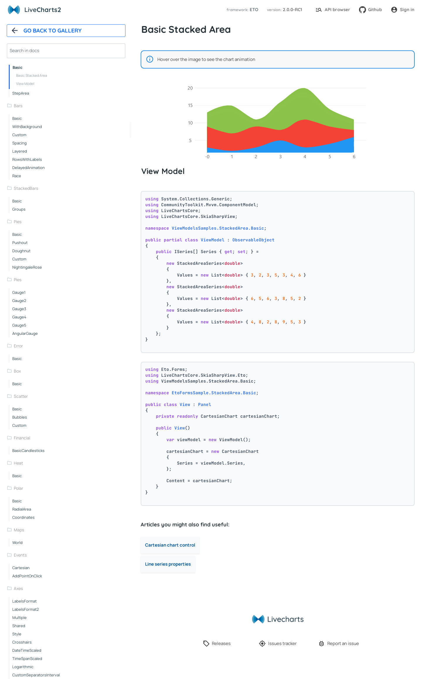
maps (19, 530)
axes (18, 588)
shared (18, 625)
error (18, 346)
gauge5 (19, 325)
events (20, 555)
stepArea (20, 93)
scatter (21, 396)
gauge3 (19, 308)
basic (17, 67)
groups (18, 209)
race (16, 175)
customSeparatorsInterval (36, 675)
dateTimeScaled (26, 650)
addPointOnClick (27, 576)
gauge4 (19, 317)
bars (18, 105)
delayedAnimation (28, 167)
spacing (19, 143)
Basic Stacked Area (31, 75)
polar (18, 488)
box (17, 371)
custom (19, 134)
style (16, 634)
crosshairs (22, 642)
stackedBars (26, 188)
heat (18, 463)
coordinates (23, 517)
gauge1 (18, 292)
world (17, 542)
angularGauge (25, 333)
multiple (19, 617)
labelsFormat (24, 601)
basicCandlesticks (28, 450)
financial (22, 438)
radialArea (21, 509)
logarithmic (22, 666)
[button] (241, 10)
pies (17, 221)
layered (19, 151)
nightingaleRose (27, 267)
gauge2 (19, 300)
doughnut (21, 250)
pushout (20, 242)
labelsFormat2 (25, 609)
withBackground (27, 126)
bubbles (19, 417)
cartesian (21, 567)
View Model (25, 83)
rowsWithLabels (27, 159)
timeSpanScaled (27, 658)
